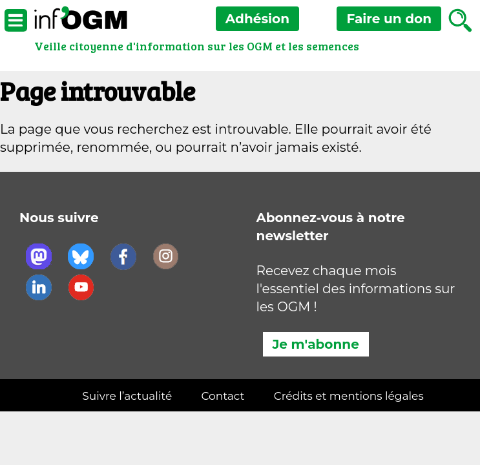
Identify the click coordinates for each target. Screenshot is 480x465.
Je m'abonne (316, 344)
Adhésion (257, 18)
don (389, 18)
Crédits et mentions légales (349, 395)
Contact (222, 395)
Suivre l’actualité (127, 395)
